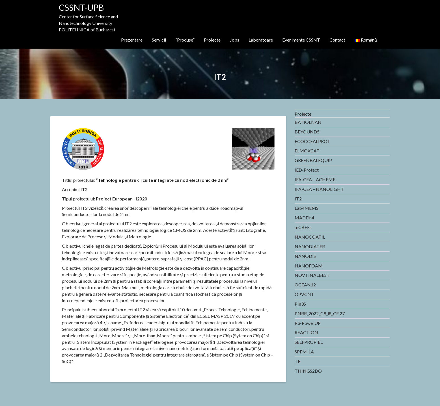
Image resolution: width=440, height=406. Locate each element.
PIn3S (300, 303)
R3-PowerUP (308, 323)
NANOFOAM (309, 265)
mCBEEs (303, 227)
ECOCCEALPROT (312, 141)
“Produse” (185, 39)
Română (366, 39)
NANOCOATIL (310, 236)
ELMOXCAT (307, 150)
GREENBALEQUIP (313, 160)
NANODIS (305, 256)
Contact (337, 39)
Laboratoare (261, 39)
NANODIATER (310, 246)
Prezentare (132, 39)
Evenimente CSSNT (301, 39)
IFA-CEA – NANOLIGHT (319, 189)
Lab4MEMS (306, 208)
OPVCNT (304, 294)
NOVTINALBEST (312, 275)
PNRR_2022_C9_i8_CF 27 (320, 313)
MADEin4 (304, 217)
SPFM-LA (304, 351)
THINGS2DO (308, 370)
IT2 (298, 198)
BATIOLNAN (308, 122)
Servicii (159, 39)
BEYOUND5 (307, 131)
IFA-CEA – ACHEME (315, 179)
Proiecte (212, 39)
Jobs (234, 39)
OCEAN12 (305, 284)
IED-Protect (307, 169)
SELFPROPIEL (309, 342)
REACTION (306, 332)
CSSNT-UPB (81, 7)
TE (297, 361)
